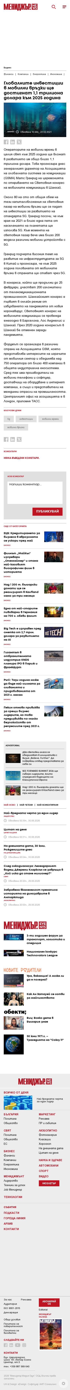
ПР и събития (47, 1123)
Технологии (13, 1197)
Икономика (11, 1169)
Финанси (9, 1155)
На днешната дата (51, 1148)
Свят (7, 1130)
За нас (8, 1299)
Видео (44, 1176)
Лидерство (11, 1180)
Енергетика (11, 1164)
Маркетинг (47, 1114)
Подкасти (11, 1212)
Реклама (44, 1118)
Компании (10, 1160)
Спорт (44, 1171)
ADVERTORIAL (13, 746)
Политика (10, 1118)
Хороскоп (45, 1144)
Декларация (11, 1312)
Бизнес (7, 68)
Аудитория (10, 1304)
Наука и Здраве (50, 1160)
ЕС (5, 1144)
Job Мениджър (13, 1189)
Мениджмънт (14, 1176)
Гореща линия (14, 1218)
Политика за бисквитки (11, 1331)
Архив (8, 1223)
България (11, 1114)
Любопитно (48, 1130)
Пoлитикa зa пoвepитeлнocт (13, 1325)
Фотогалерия (48, 1135)
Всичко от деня (16, 1092)
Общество (11, 1123)
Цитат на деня (48, 1152)
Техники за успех (14, 1185)
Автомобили (48, 1165)
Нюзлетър (49, 1184)
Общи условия (12, 1319)
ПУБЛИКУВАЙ (47, 511)
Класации (45, 1139)
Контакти (11, 1229)
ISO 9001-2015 (12, 1308)
